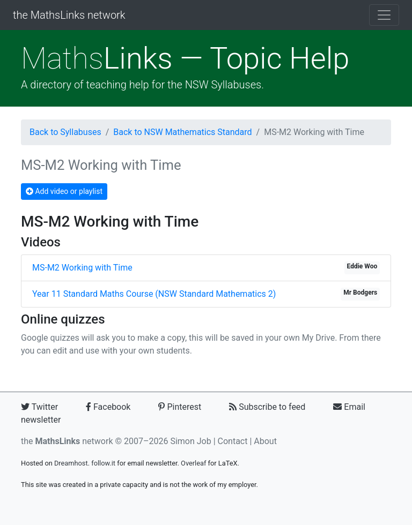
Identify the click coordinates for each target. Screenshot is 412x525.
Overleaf (193, 463)
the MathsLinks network (69, 15)
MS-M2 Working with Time (82, 267)
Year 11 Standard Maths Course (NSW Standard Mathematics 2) (154, 294)
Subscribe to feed (267, 407)
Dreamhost (71, 463)
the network (67, 441)
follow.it (103, 463)
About (265, 441)
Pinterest (179, 407)
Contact (233, 441)
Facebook (108, 407)
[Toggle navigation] (384, 15)
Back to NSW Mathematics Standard (182, 132)
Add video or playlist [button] (64, 191)
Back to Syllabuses (65, 132)
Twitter (39, 407)
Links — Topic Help (185, 58)
